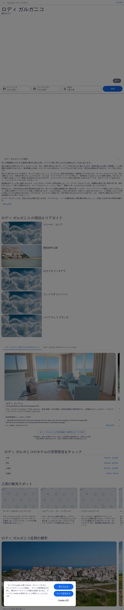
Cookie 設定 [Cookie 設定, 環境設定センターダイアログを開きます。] (63, 600)
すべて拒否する (63, 593)
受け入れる (63, 587)
